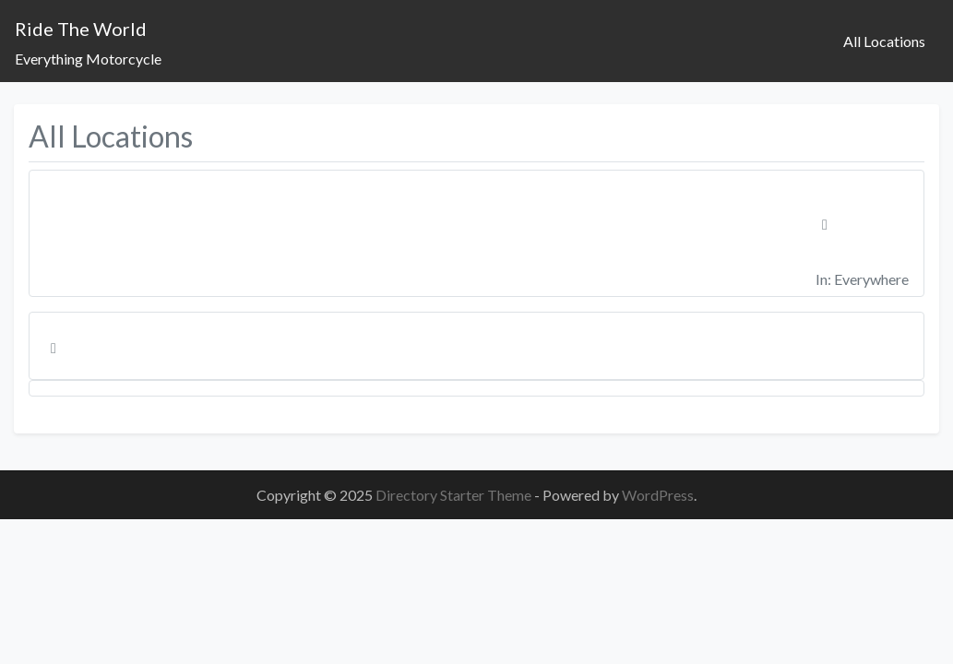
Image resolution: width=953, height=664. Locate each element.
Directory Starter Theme (454, 495)
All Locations (884, 41)
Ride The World (81, 29)
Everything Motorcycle (88, 58)
